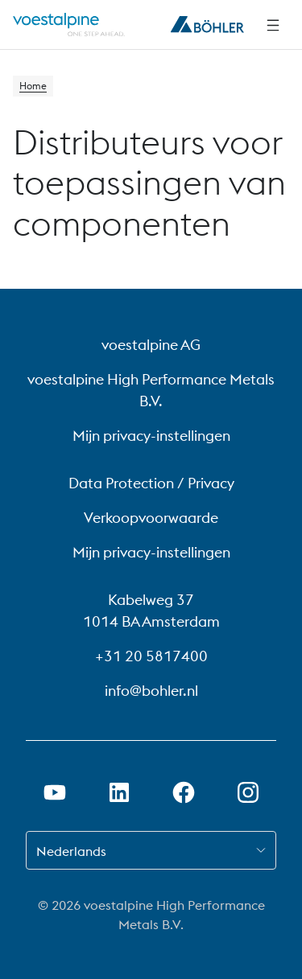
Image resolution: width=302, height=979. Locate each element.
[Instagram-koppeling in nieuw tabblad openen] (248, 792)
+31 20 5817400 (151, 656)
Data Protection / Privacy (151, 483)
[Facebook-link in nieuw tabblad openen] (184, 792)
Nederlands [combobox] (71, 851)
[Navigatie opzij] (273, 25)
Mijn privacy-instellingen (151, 435)
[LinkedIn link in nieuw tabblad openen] (119, 792)
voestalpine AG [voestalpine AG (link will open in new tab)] (151, 344)
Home (33, 86)
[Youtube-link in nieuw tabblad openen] (55, 792)
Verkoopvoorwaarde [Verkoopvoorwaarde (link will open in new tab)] (151, 517)
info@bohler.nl (151, 690)
